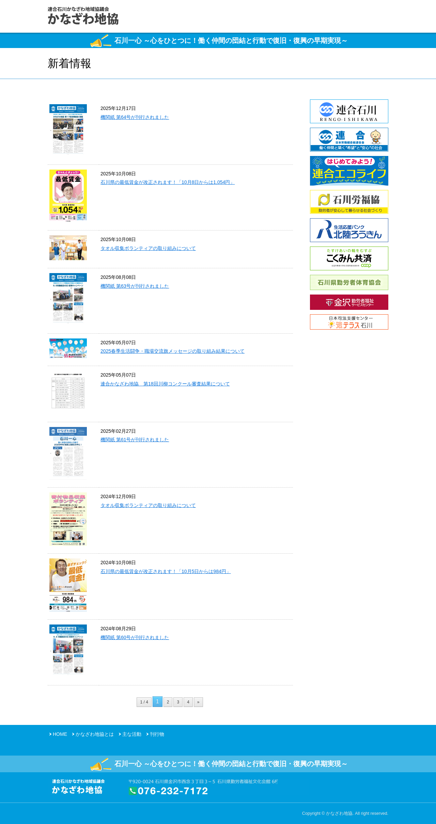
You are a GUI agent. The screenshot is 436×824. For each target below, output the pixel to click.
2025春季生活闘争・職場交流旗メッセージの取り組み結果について (172, 351)
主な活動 (131, 734)
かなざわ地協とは (95, 734)
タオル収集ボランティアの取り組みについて (148, 248)
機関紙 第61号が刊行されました (134, 439)
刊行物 (157, 734)
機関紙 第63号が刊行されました (134, 286)
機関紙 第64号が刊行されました (134, 117)
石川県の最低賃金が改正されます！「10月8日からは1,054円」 (167, 182)
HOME (60, 734)
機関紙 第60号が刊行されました (134, 637)
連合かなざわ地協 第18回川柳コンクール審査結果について (165, 383)
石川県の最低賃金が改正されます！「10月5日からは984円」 (165, 571)
